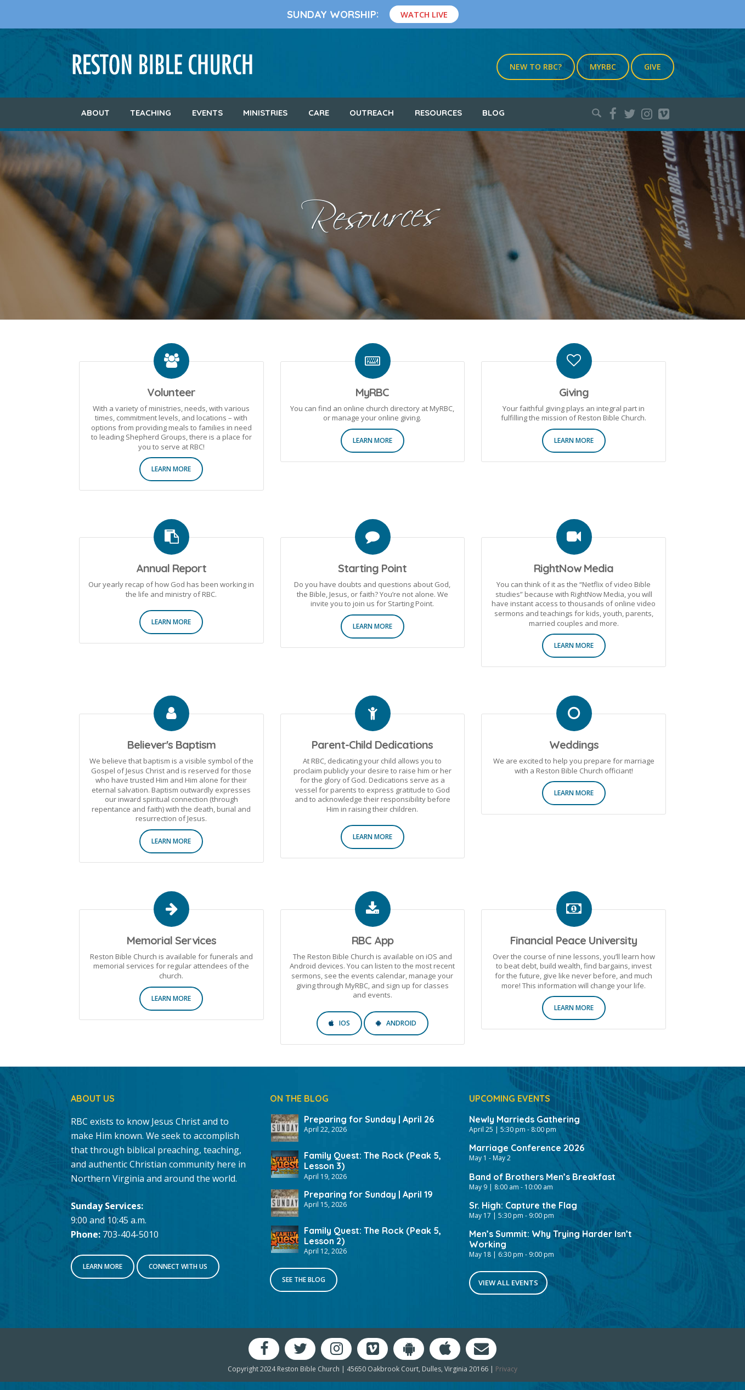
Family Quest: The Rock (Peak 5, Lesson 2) (372, 1235)
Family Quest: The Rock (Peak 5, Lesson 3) (372, 1160)
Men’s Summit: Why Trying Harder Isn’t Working (550, 1239)
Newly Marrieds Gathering (524, 1119)
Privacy (506, 1369)
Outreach (371, 112)
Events (207, 112)
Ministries (265, 112)
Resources (438, 112)
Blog (493, 112)
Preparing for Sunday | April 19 (368, 1194)
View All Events (508, 1283)
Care (318, 112)
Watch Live (424, 14)
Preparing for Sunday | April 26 (369, 1119)
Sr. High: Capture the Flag (523, 1205)
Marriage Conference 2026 (526, 1147)
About (95, 112)
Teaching (150, 112)
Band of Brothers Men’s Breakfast (542, 1176)
